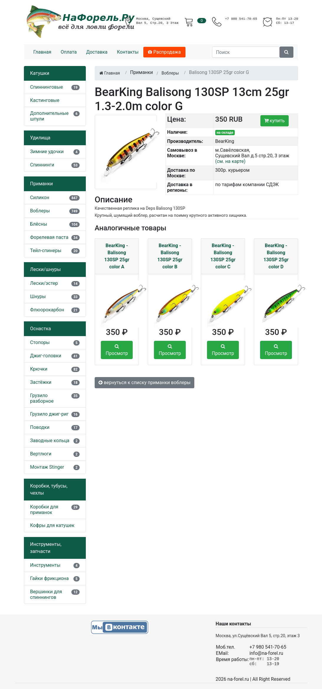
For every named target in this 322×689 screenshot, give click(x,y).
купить (274, 120)
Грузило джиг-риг (49, 414)
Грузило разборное (42, 398)
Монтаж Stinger (47, 467)
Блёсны (38, 224)
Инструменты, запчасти (45, 547)
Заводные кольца (49, 440)
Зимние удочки (47, 151)
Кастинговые (44, 100)
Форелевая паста (49, 237)
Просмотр (117, 350)
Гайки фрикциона (49, 578)
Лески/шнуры (45, 269)
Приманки (41, 183)
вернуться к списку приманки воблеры (144, 382)
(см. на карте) (230, 161)
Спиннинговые (46, 87)
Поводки (40, 427)
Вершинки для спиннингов (46, 594)
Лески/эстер (44, 283)
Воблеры (40, 211)
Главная (42, 52)
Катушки (39, 73)
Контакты (127, 52)
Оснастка (40, 328)
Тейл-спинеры (45, 250)
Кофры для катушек (52, 525)
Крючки (38, 369)
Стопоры (40, 342)
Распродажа (164, 52)
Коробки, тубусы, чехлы (49, 489)
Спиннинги (42, 165)
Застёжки (40, 382)
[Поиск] (246, 52)
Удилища (40, 138)
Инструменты (45, 565)
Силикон (39, 197)
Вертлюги (40, 454)
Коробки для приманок (44, 509)
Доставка (96, 52)
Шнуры (38, 296)
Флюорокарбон (47, 310)
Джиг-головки (45, 355)
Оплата (69, 52)
